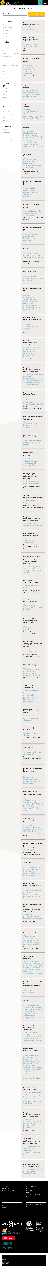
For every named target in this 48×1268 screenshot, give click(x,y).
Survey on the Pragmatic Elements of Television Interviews (30, 69)
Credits (28, 1188)
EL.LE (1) (5, 74)
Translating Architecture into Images (31, 326)
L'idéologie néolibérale (28, 991)
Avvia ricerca (37, 14)
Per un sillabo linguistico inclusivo (32, 501)
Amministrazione (32, 1186)
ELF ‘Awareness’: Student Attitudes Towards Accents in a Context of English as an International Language (32, 1011)
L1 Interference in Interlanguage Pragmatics (32, 213)
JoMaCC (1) (5, 80)
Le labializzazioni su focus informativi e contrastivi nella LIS (33, 400)
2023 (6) (5, 97)
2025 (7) (5, 91)
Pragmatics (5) (6, 24)
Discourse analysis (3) (8, 27)
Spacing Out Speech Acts (29, 541)
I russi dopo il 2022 (31, 650)
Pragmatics (28, 29)
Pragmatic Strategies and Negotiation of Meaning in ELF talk (32, 143)
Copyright (29, 1190)
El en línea (31, 1150)
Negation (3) (6, 33)
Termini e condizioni (33, 1194)
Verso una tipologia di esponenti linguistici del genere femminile (32, 672)
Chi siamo (5, 1186)
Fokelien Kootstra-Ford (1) (9, 135)
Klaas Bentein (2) (7, 129)
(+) (6, 39)
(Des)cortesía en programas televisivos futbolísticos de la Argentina (32, 163)
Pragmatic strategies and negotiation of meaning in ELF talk (32, 134)
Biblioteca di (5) (10, 53)
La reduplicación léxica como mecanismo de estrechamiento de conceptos (32, 778)
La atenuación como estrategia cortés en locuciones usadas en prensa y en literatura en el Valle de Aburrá (33, 379)
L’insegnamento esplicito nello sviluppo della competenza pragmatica (31, 351)
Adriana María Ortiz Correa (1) (9, 112)
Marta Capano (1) (7, 138)
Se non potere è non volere (31, 586)
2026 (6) (5, 88)
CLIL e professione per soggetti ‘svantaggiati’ (32, 1171)
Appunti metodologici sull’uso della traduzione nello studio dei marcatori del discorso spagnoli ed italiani (31, 302)
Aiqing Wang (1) (6, 132)
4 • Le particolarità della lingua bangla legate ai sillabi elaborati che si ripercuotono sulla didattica (32, 1097)
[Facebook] (36, 1207)
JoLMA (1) (5, 77)
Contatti (5, 1257)
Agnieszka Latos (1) (7, 114)
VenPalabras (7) (6, 48)
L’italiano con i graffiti (30, 628)
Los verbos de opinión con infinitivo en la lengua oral (30, 237)
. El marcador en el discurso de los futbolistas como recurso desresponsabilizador (33, 967)
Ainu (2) (5, 36)
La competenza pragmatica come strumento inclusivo (33, 255)
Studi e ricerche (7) (7, 45)
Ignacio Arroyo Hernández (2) (9, 109)
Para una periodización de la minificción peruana (32, 916)
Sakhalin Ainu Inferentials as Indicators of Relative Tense (30, 461)
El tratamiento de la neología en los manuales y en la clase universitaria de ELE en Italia (32, 871)
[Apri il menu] (45, 2)
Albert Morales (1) (7, 120)
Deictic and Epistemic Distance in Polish (32, 606)
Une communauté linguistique (31, 424)
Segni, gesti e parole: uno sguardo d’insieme (33, 278)
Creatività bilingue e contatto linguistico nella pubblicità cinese (32, 893)
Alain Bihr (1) (6, 117)
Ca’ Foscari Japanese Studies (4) (10, 56)
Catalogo (5, 1188)
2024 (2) (5, 94)
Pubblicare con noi (8, 1190)
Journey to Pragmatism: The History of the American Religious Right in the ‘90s (32, 113)
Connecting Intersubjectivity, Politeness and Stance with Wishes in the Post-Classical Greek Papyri (33, 803)
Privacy (28, 1192)
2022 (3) (5, 100)
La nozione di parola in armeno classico (31, 717)
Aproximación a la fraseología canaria (32, 524)
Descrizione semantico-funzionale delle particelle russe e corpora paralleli (31, 939)
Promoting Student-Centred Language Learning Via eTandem (32, 828)
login (28, 1196)
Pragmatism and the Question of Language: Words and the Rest (31, 93)
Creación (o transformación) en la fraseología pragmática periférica (32, 1123)
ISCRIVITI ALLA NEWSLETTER (34, 1204)
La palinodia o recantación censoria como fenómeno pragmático (30, 192)
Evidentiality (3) (6, 30)
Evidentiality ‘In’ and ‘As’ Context (31, 482)
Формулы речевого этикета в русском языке (32, 442)
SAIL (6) (5, 50)
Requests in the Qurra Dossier (30, 45)
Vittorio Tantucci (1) (7, 141)
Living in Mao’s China (30, 734)
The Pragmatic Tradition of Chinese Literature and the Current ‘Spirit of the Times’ (32, 1036)
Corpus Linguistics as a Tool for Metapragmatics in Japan (32, 569)
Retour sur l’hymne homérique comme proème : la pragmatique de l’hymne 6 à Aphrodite (32, 695)
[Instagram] (36, 1208)
